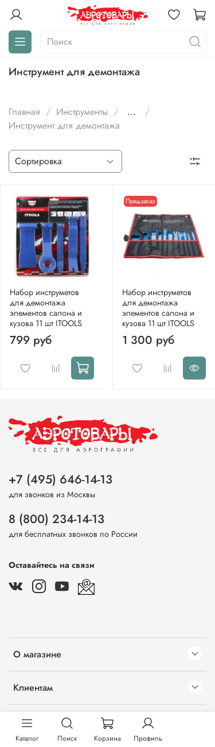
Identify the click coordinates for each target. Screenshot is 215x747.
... (131, 112)
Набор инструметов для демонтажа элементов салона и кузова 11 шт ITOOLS (46, 308)
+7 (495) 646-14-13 (60, 479)
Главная (24, 111)
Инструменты (82, 111)
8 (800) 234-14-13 (56, 519)
